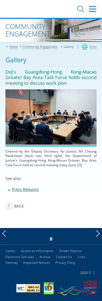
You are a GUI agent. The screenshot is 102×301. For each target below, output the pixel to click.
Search (80, 9)
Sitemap (11, 262)
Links (81, 257)
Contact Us (64, 257)
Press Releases (25, 189)
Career (10, 251)
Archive (45, 257)
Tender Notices (70, 251)
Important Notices (36, 262)
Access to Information (37, 251)
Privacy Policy (65, 262)
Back (19, 206)
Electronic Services (19, 257)
